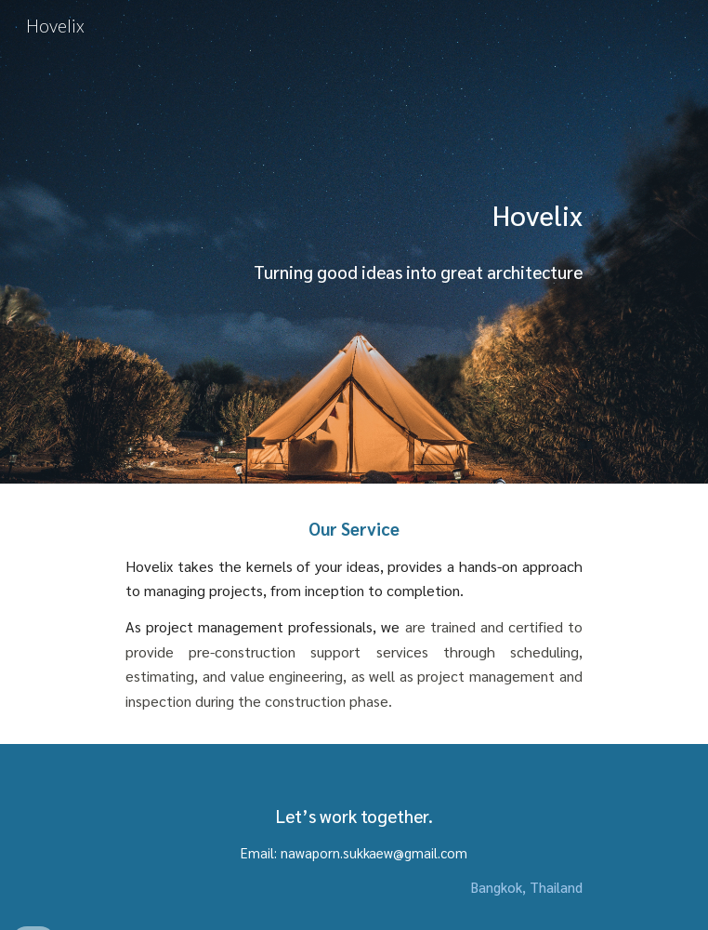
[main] (353, 242)
